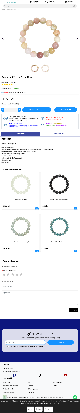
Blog (29, 382)
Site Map (31, 392)
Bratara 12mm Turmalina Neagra (59, 199)
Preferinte (48, 409)
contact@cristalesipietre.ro (13, 371)
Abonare (60, 342)
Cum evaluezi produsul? (9, 270)
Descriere (21, 134)
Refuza (39, 409)
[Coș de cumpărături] (68, 2)
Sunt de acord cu (25, 346)
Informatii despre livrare (10, 386)
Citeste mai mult (54, 403)
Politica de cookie (8, 389)
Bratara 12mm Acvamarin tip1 (21, 242)
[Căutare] (74, 6)
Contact (30, 386)
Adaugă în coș (37, 109)
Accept (30, 409)
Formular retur (58, 382)
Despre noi (6, 382)
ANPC (55, 386)
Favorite (66, 109)
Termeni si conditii (8, 392)
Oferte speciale (33, 389)
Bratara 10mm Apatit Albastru (59, 242)
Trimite (74, 310)
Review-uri (59, 134)
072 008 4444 (8, 369)
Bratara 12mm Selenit (21, 199)
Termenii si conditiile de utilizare (32, 346)
